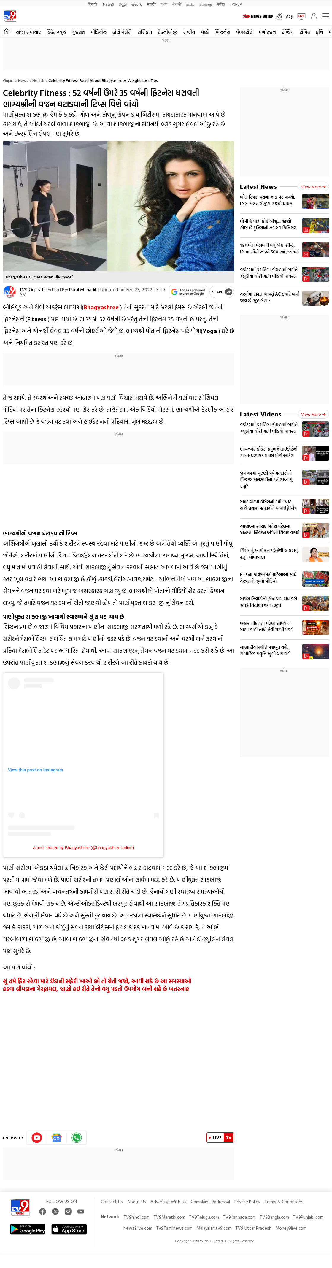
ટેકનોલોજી (167, 32)
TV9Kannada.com (239, 1217)
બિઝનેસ (222, 32)
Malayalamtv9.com (213, 1228)
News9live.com (137, 1228)
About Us (136, 1201)
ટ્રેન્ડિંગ (287, 32)
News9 (108, 4)
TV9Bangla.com (274, 1217)
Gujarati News (15, 80)
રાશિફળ (144, 32)
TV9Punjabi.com (308, 1217)
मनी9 (221, 4)
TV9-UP (236, 4)
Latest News (258, 186)
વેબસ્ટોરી (244, 32)
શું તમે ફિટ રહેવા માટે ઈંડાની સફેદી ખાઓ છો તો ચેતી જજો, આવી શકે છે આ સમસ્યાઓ (97, 981)
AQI (289, 16)
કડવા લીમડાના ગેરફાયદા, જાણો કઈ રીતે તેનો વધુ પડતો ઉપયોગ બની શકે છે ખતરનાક (96, 989)
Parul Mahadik (83, 289)
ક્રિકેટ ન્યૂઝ (56, 32)
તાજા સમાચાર (28, 32)
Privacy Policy (247, 1201)
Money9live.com (290, 1228)
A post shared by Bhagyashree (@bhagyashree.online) (83, 847)
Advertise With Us (168, 1201)
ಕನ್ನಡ (123, 4)
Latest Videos (260, 414)
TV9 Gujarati (32, 289)
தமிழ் (190, 4)
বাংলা (164, 4)
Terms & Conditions (283, 1201)
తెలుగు (136, 4)
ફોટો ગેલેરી (121, 32)
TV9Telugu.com (204, 1217)
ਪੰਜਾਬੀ (177, 4)
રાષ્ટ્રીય (189, 32)
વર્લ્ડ (205, 32)
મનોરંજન (267, 32)
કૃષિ (319, 32)
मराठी (151, 4)
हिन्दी (93, 4)
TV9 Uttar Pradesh (253, 1228)
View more (313, 186)
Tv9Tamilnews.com (174, 1228)
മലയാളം (205, 4)
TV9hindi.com (136, 1217)
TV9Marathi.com (169, 1217)
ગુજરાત (78, 32)
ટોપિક (304, 32)
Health (38, 80)
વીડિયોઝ (99, 32)
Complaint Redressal (210, 1201)
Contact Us (112, 1201)
